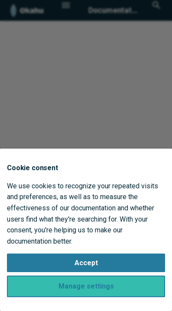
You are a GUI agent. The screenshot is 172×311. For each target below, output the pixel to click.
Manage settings (86, 286)
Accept (86, 263)
